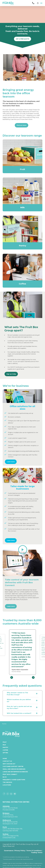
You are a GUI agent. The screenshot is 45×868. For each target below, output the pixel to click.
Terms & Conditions (34, 850)
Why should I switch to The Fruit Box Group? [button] (22, 694)
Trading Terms (36, 852)
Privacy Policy (19, 850)
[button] (41, 3)
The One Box (7, 782)
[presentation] (11, 677)
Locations (7, 785)
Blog (5, 777)
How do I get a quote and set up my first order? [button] (22, 707)
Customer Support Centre (13, 766)
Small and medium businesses (14, 769)
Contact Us (7, 761)
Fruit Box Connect (10, 774)
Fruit (5, 742)
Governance (8, 850)
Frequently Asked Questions (14, 779)
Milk (4, 745)
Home (5, 758)
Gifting (5, 752)
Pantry (5, 747)
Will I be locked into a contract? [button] (22, 713)
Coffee (5, 750)
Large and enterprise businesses (15, 772)
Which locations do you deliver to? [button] (22, 700)
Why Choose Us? (9, 764)
